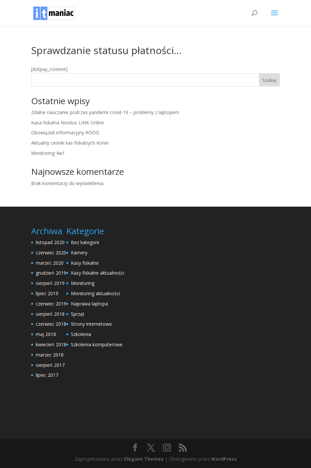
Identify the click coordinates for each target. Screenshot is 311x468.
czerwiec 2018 (51, 324)
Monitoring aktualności (95, 293)
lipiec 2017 (47, 375)
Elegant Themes (144, 459)
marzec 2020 (50, 263)
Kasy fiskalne (85, 263)
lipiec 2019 (47, 293)
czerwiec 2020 (51, 252)
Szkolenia (81, 334)
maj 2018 (46, 334)
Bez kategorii (85, 242)
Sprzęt (77, 314)
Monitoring (82, 283)
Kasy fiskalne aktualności (97, 273)
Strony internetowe (91, 324)
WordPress (224, 459)
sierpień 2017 (50, 365)
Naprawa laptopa (89, 304)
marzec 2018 (50, 355)
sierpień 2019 (50, 283)
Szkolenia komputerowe (97, 344)
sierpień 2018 (50, 314)
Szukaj (269, 80)
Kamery (79, 252)
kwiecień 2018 (51, 344)
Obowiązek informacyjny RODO (65, 132)
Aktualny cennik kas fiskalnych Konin (70, 143)
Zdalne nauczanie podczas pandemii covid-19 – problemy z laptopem (105, 112)
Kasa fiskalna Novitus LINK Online (67, 122)
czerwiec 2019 (51, 304)
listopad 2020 (50, 242)
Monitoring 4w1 (48, 153)
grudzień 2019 (51, 273)
